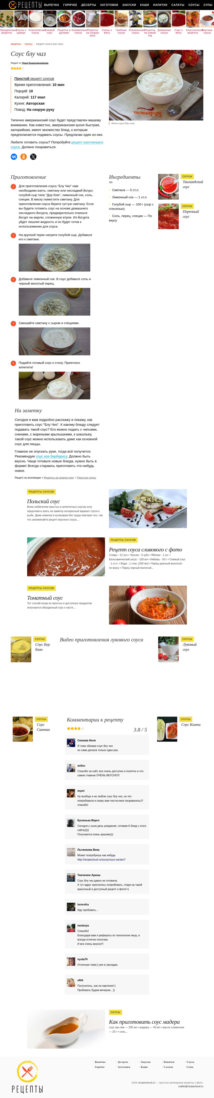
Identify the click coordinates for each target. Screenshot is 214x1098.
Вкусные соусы (207, 31)
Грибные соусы (121, 31)
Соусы (193, 5)
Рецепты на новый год (150, 33)
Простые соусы (86, 477)
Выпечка (51, 5)
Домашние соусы (164, 31)
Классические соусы (35, 31)
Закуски (129, 5)
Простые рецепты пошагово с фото (27, 1077)
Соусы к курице (21, 31)
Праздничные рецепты (7, 31)
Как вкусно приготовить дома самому (25, 5)
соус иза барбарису (51, 456)
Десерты (88, 5)
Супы (190, 1067)
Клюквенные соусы (78, 31)
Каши (144, 5)
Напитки (160, 5)
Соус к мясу (179, 31)
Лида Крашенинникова (35, 63)
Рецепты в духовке (64, 31)
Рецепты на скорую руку (92, 33)
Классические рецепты (193, 31)
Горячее (70, 5)
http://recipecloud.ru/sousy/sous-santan (100, 859)
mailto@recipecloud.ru (190, 1086)
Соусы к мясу (107, 31)
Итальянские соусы (135, 31)
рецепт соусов (34, 79)
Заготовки (109, 5)
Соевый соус (50, 31)
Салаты (177, 5)
